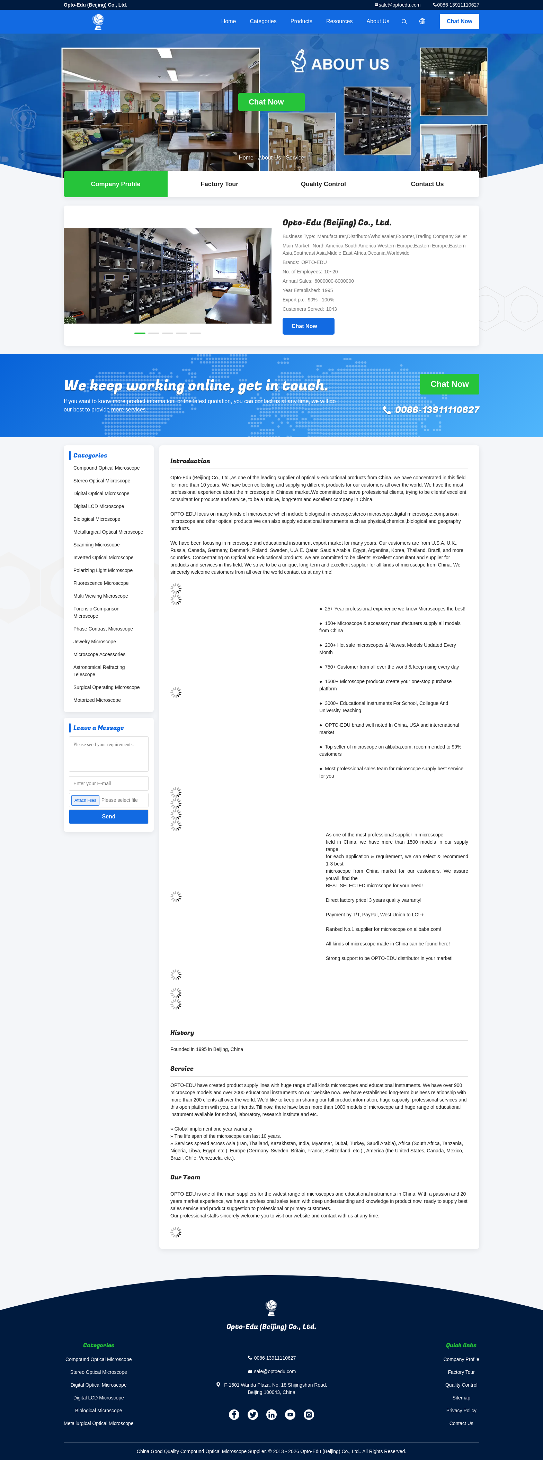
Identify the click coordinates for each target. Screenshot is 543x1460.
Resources (339, 21)
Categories (263, 21)
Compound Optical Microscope (106, 468)
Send (108, 816)
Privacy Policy (461, 1410)
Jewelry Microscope (94, 641)
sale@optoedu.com (400, 5)
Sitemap (461, 1397)
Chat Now (459, 21)
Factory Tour (220, 184)
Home (228, 21)
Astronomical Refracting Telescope (99, 670)
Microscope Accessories (99, 654)
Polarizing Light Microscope (103, 570)
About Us (377, 21)
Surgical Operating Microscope (106, 687)
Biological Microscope (96, 519)
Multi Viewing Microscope (100, 596)
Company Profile (462, 1359)
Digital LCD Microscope (98, 506)
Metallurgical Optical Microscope (108, 532)
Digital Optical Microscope (101, 493)
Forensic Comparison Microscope (96, 612)
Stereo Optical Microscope (101, 480)
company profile (115, 184)
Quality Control (323, 184)
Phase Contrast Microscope (103, 629)
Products (301, 21)
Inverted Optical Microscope (103, 557)
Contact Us (427, 184)
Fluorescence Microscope (101, 583)
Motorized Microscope (97, 700)
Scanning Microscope (96, 544)
